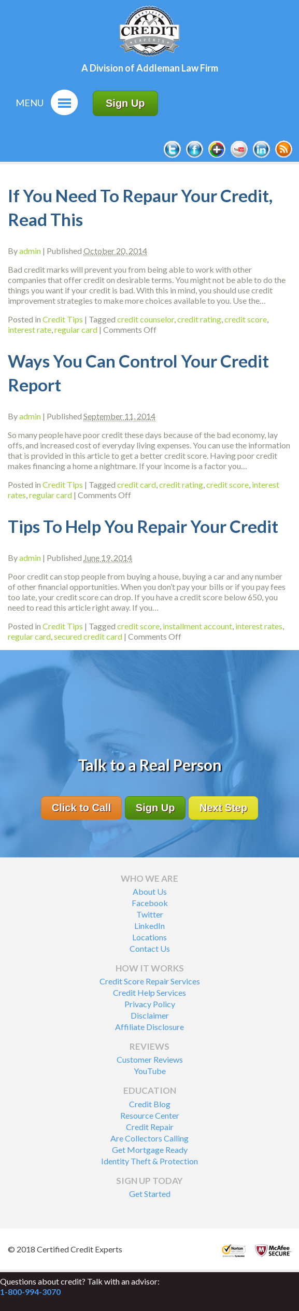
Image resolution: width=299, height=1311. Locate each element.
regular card (75, 329)
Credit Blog (149, 1104)
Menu (30, 102)
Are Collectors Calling (149, 1138)
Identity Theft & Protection (149, 1161)
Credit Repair (150, 1127)
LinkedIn (149, 926)
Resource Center (149, 1115)
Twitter (149, 914)
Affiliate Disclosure (149, 1027)
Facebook (150, 903)
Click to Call (81, 807)
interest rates (258, 626)
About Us (150, 891)
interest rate (29, 329)
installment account (197, 626)
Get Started (149, 1194)
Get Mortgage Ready (150, 1149)
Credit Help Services (149, 992)
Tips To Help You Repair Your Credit (143, 526)
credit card (136, 484)
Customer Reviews (150, 1059)
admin (30, 251)
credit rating (199, 319)
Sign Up (125, 103)
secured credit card (88, 636)
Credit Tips (62, 319)
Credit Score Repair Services (149, 981)
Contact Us (150, 948)
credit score (245, 319)
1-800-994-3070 (30, 1291)
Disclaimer (150, 1015)
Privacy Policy (149, 1004)
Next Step (223, 807)
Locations (149, 937)
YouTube (150, 1071)
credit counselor (145, 319)
